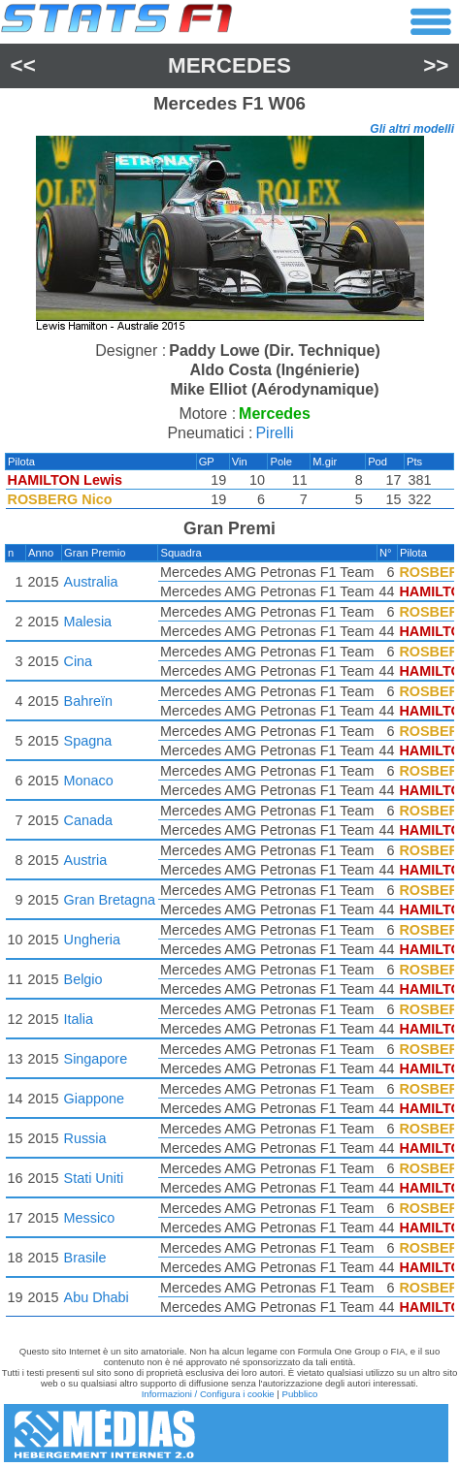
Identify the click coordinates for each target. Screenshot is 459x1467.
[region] (229, 236)
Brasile (85, 1257)
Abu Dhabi (96, 1297)
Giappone (94, 1098)
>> (435, 65)
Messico (89, 1218)
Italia (78, 1019)
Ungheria (92, 939)
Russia (85, 1138)
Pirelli (274, 433)
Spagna (88, 741)
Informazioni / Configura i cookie (208, 1393)
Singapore (96, 1059)
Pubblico (300, 1393)
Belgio (83, 979)
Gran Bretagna (109, 900)
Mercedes (229, 65)
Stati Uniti (94, 1178)
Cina (78, 661)
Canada (88, 820)
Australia (91, 582)
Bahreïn (88, 701)
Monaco (89, 780)
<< (23, 65)
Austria (86, 860)
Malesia (88, 621)
